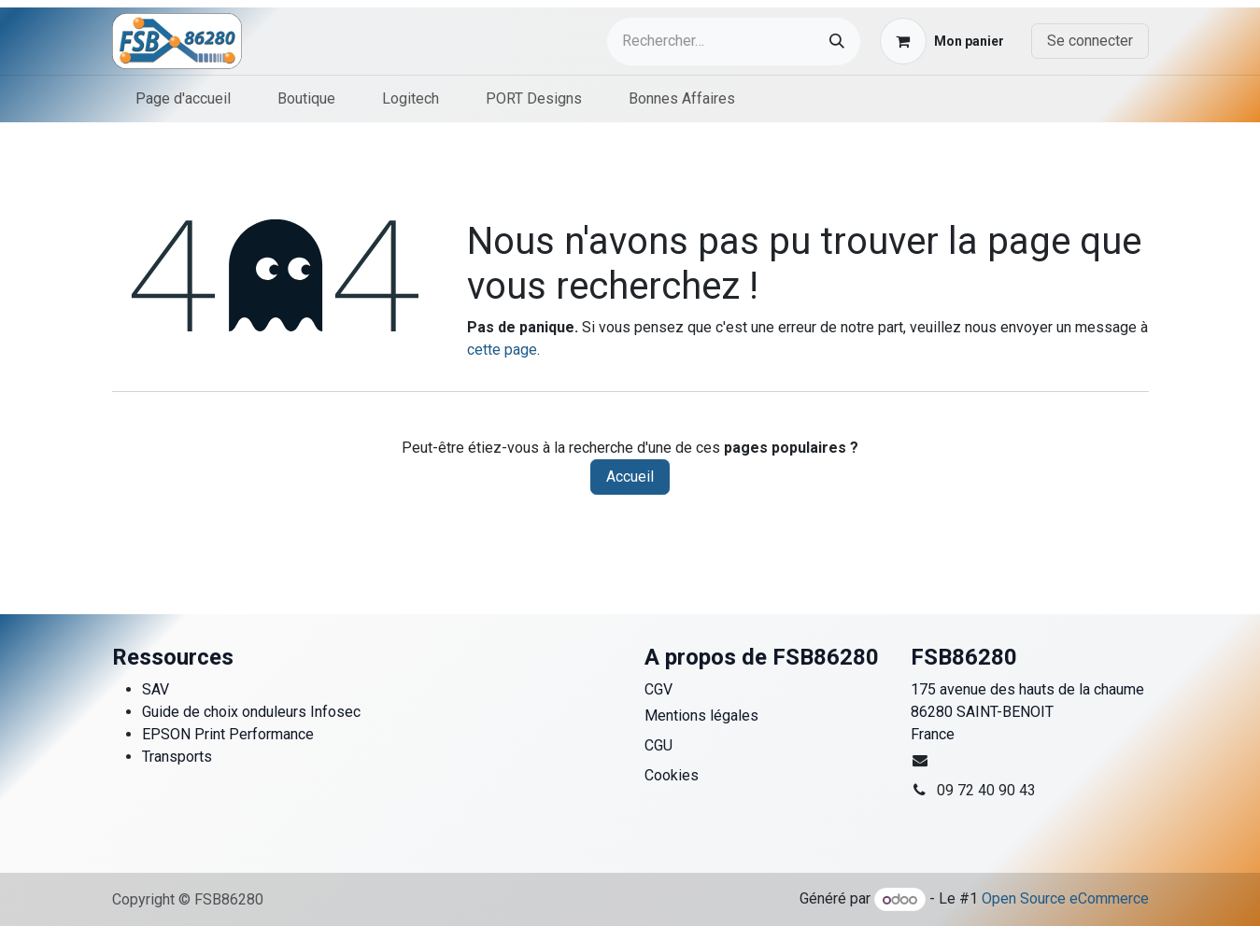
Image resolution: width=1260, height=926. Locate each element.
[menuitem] (183, 99)
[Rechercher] (837, 41)
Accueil (630, 476)
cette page (502, 349)
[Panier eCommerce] (942, 41)
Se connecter (1090, 40)
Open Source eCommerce (1065, 899)
